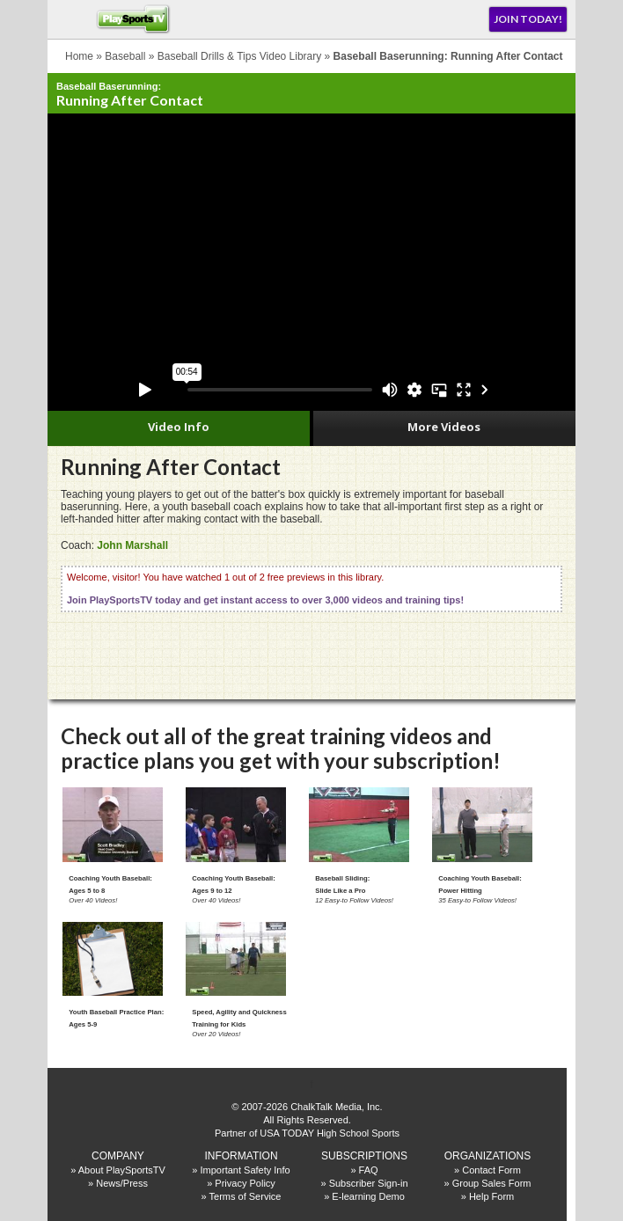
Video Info (178, 427)
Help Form (491, 1196)
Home (79, 56)
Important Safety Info (245, 1170)
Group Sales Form (491, 1183)
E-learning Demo (368, 1196)
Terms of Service (245, 1196)
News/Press (122, 1183)
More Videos (443, 427)
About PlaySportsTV (121, 1170)
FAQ (368, 1170)
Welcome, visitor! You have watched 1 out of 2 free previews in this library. (265, 588)
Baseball (125, 56)
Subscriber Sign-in (368, 1183)
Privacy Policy (245, 1183)
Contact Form (491, 1170)
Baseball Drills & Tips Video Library (240, 56)
